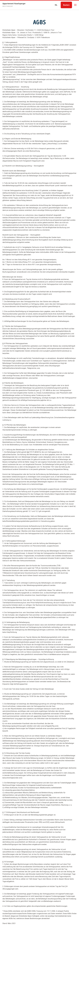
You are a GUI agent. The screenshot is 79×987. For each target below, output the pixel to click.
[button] (75, 4)
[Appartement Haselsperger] (14, 5)
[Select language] (56, 5)
